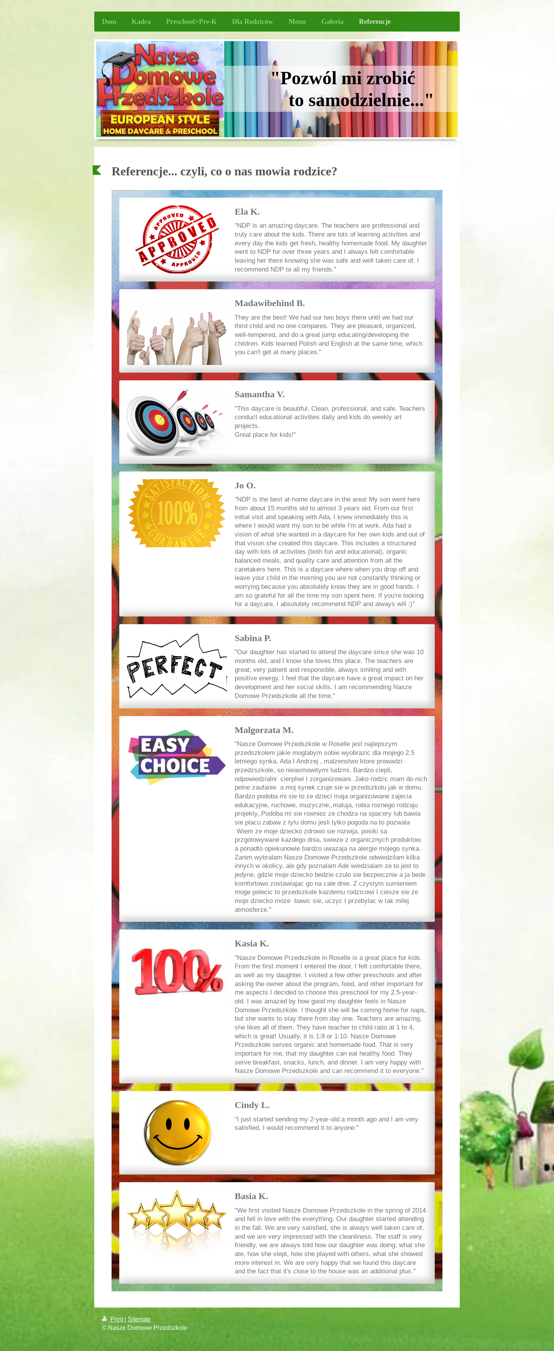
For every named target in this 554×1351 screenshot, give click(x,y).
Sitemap (139, 1319)
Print (113, 1319)
